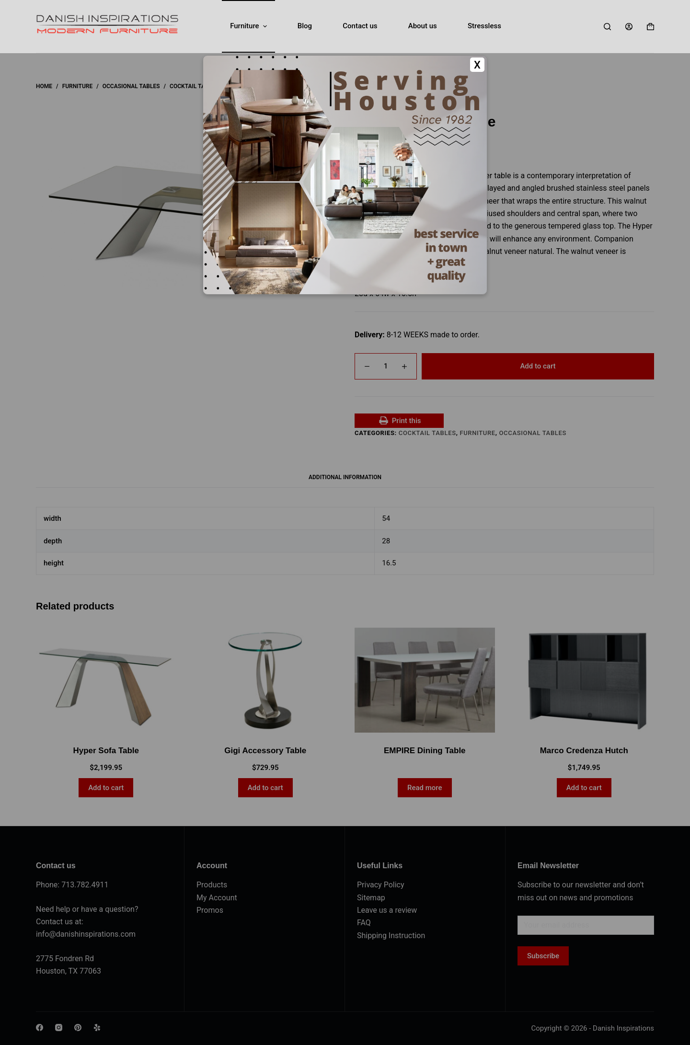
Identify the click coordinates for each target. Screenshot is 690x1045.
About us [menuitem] (422, 26)
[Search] (607, 26)
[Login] (628, 26)
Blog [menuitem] (305, 26)
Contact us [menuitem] (360, 26)
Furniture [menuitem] (249, 26)
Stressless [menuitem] (484, 26)
